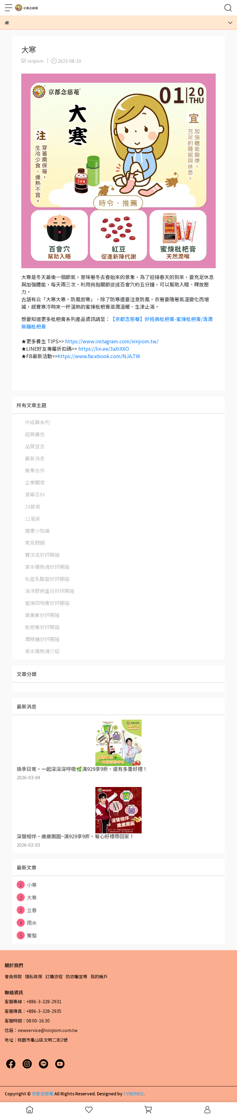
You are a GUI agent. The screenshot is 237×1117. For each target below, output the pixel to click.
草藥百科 (35, 494)
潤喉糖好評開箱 (42, 639)
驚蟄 (27, 935)
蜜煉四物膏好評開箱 (47, 603)
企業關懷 (35, 482)
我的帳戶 (99, 976)
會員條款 (13, 976)
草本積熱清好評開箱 (47, 566)
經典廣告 (35, 434)
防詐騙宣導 (76, 976)
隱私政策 (33, 976)
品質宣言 (35, 446)
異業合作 (35, 470)
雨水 (27, 923)
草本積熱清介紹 (42, 651)
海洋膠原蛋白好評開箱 (49, 590)
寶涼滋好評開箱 (42, 554)
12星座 (32, 518)
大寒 (27, 897)
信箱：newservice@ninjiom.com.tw (41, 1030)
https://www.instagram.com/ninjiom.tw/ (111, 341)
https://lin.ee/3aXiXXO (103, 348)
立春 (27, 910)
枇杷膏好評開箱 (42, 627)
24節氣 (32, 506)
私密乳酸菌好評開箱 (47, 578)
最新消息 (35, 458)
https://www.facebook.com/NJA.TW (99, 356)
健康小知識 (37, 530)
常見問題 (35, 542)
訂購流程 (54, 976)
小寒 (27, 885)
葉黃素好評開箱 (42, 615)
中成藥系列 (37, 422)
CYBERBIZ (133, 1093)
